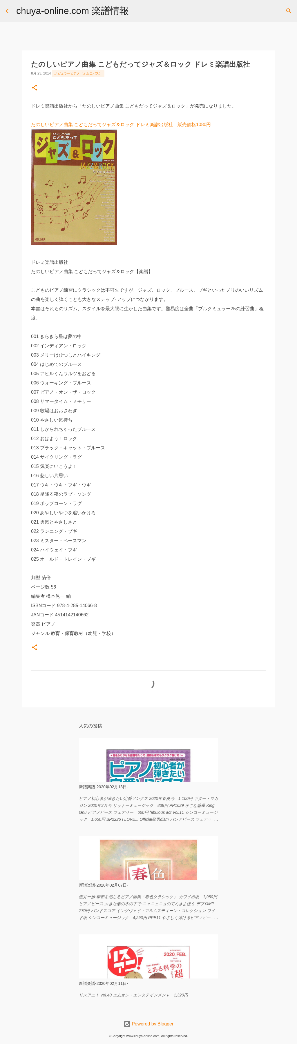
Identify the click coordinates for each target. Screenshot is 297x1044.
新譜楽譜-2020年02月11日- (103, 983)
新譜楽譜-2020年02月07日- (103, 885)
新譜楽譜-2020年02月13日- (103, 787)
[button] (34, 88)
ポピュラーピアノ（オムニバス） (78, 73)
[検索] (136, 11)
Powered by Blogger (149, 1023)
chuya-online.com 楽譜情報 (72, 11)
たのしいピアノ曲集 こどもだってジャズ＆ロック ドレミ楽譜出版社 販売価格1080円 (121, 124)
